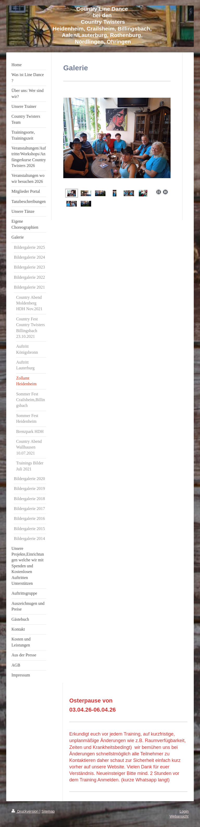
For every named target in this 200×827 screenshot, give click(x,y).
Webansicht (179, 816)
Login (184, 811)
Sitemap (48, 811)
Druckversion (25, 811)
